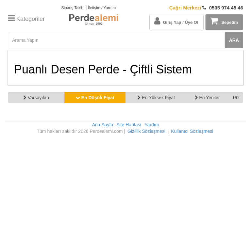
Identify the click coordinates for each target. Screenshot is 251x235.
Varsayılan (36, 97)
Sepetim (224, 21)
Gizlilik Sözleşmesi (146, 131)
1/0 (235, 97)
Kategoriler (26, 19)
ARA (234, 40)
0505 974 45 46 (206, 7)
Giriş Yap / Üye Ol (176, 21)
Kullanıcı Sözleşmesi (192, 131)
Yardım (151, 124)
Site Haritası (128, 124)
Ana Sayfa (102, 124)
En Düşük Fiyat (94, 97)
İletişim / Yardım (102, 8)
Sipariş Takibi (72, 8)
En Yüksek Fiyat (156, 97)
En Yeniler (207, 97)
